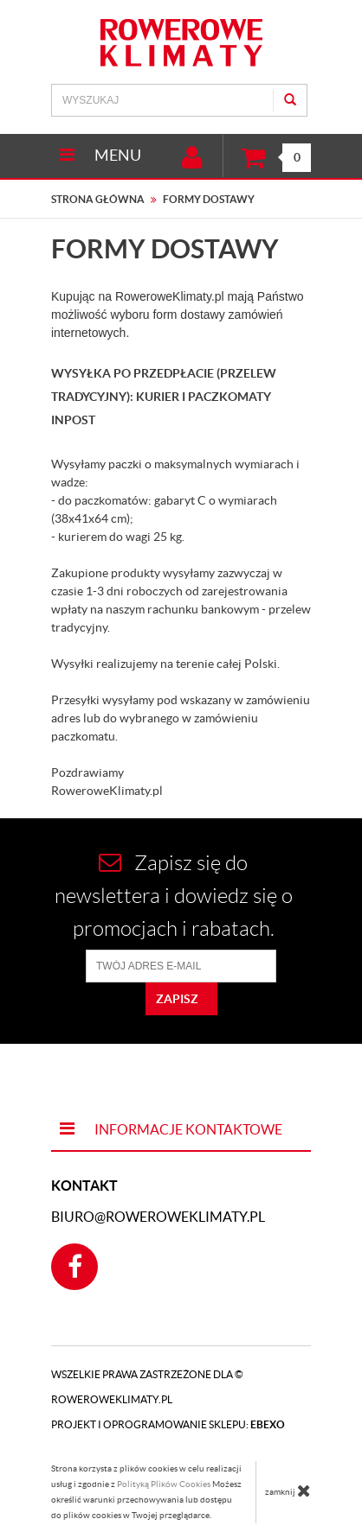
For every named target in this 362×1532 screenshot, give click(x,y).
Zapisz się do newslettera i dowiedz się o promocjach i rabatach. (174, 895)
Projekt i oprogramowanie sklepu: (168, 1424)
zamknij (288, 1490)
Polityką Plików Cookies (163, 1484)
